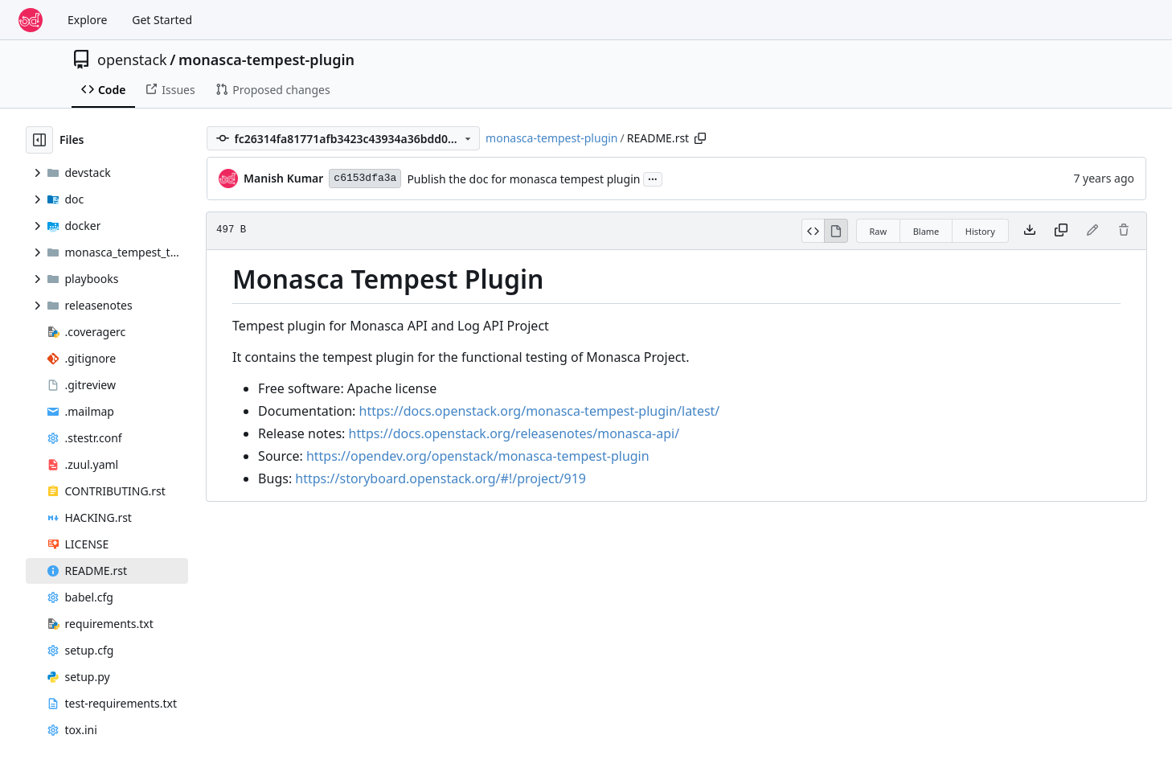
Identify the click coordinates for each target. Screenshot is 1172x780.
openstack (132, 59)
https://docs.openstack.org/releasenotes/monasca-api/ (514, 433)
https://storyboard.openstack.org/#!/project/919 (440, 478)
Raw (878, 231)
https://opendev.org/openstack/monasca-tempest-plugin (478, 456)
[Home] (30, 20)
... (653, 177)
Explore (87, 19)
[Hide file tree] (39, 140)
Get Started (162, 19)
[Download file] (1030, 230)
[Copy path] (700, 138)
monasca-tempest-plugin (266, 59)
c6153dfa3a (365, 178)
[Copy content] (1061, 230)
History (980, 231)
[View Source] (813, 231)
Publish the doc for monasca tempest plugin (523, 179)
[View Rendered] (836, 231)
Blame (926, 231)
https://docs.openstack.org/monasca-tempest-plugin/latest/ (539, 411)
